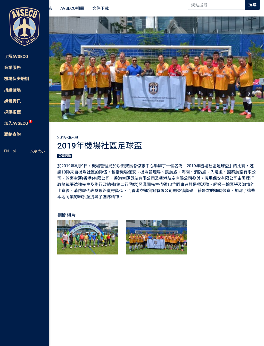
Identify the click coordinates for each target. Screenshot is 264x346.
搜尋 (252, 4)
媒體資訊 (61, 8)
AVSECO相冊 (114, 8)
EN (6, 151)
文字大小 (37, 151)
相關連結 (86, 8)
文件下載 (143, 8)
